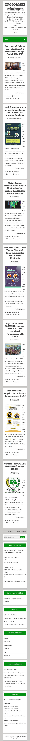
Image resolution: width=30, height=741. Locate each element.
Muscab (12, 57)
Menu (15, 39)
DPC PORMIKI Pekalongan (15, 6)
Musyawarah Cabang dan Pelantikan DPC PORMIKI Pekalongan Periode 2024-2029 (15, 50)
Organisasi (18, 57)
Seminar (15, 261)
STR (18, 399)
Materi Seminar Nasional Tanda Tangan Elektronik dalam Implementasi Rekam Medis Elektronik (15, 188)
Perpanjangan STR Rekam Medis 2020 (15, 618)
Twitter (9, 98)
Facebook (15, 96)
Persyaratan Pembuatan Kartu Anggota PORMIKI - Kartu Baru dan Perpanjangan (14, 683)
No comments (15, 59)
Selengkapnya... (20, 93)
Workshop (19, 118)
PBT (18, 737)
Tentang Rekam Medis (10, 669)
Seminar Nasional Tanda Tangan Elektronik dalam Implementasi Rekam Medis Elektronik (15, 252)
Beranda (10, 531)
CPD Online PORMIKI (10, 615)
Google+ (16, 98)
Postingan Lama (21, 531)
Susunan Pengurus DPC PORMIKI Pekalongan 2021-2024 (15, 466)
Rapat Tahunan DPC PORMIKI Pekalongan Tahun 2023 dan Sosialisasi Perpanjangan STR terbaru (15, 330)
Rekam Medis (12, 118)
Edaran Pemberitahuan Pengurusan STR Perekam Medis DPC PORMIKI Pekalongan (15, 675)
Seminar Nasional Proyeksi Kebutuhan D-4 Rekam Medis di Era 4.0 (15, 393)
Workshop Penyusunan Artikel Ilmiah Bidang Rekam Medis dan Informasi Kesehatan (15, 111)
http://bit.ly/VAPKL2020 (11, 562)
